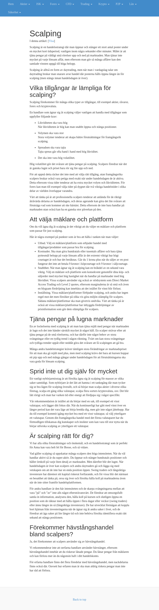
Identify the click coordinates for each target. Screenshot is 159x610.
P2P (119, 4)
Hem (11, 4)
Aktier (25, 4)
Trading (86, 4)
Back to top (79, 599)
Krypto (104, 4)
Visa (51, 41)
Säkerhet (14, 12)
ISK (40, 4)
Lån (133, 4)
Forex (55, 4)
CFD (70, 4)
